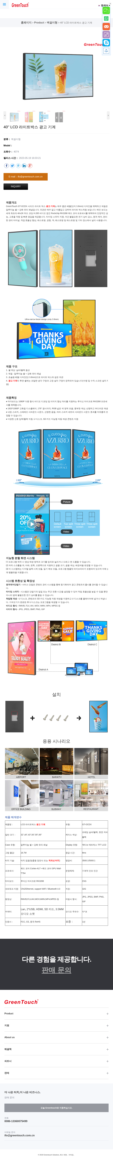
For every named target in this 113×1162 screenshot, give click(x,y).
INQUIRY (16, 186)
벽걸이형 (52, 22)
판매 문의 (56, 970)
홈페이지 (26, 22)
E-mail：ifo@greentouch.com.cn (26, 176)
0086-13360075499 (15, 1121)
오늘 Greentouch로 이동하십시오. (56, 1108)
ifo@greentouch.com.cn (19, 1135)
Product (39, 22)
